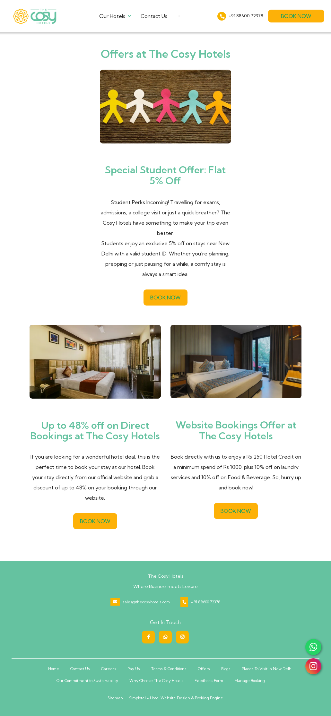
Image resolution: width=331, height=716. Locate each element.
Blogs (226, 668)
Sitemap (115, 697)
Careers (108, 668)
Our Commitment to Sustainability (87, 680)
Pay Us (133, 668)
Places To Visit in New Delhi (267, 668)
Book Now (296, 16)
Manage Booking (249, 680)
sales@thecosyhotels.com (146, 602)
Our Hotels (115, 16)
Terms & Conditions (169, 668)
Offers (204, 668)
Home (53, 668)
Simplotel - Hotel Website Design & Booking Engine (176, 697)
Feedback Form (209, 680)
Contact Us (154, 16)
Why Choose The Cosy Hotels (156, 680)
